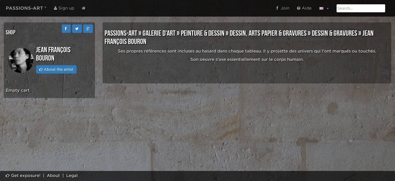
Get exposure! (23, 175)
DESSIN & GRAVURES (334, 33)
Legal (72, 175)
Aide (304, 8)
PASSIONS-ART (121, 33)
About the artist (56, 69)
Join (282, 8)
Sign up (64, 8)
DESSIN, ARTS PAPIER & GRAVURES (268, 33)
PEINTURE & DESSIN (202, 33)
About (53, 175)
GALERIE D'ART (159, 33)
